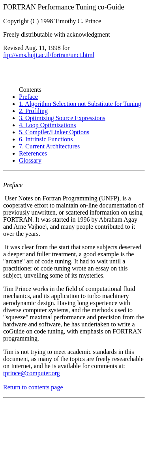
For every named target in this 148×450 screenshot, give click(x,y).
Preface (28, 96)
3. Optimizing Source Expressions (62, 118)
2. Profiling (33, 110)
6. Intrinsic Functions (46, 139)
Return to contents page (33, 387)
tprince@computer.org (31, 373)
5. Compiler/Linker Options (54, 132)
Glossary (30, 160)
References (33, 153)
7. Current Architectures (49, 146)
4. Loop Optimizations (47, 125)
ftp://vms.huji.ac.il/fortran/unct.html (48, 55)
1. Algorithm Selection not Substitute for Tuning (80, 103)
